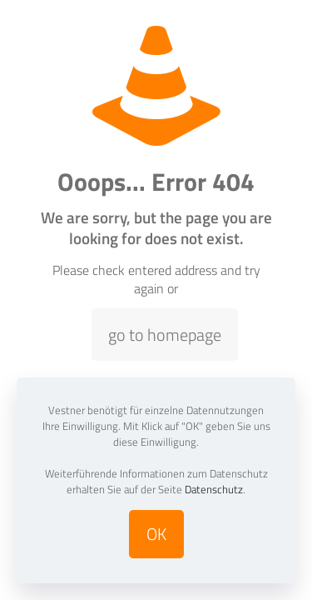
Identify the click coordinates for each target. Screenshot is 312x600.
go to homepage (164, 335)
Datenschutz (214, 489)
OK (156, 534)
